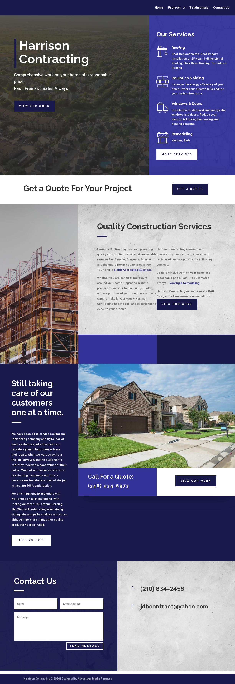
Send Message (85, 646)
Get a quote (190, 189)
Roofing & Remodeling (184, 283)
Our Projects (31, 540)
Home (159, 7)
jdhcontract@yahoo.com (174, 606)
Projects (174, 7)
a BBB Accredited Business (132, 270)
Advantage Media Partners (95, 678)
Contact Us (221, 7)
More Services (176, 154)
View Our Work (34, 106)
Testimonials (198, 7)
